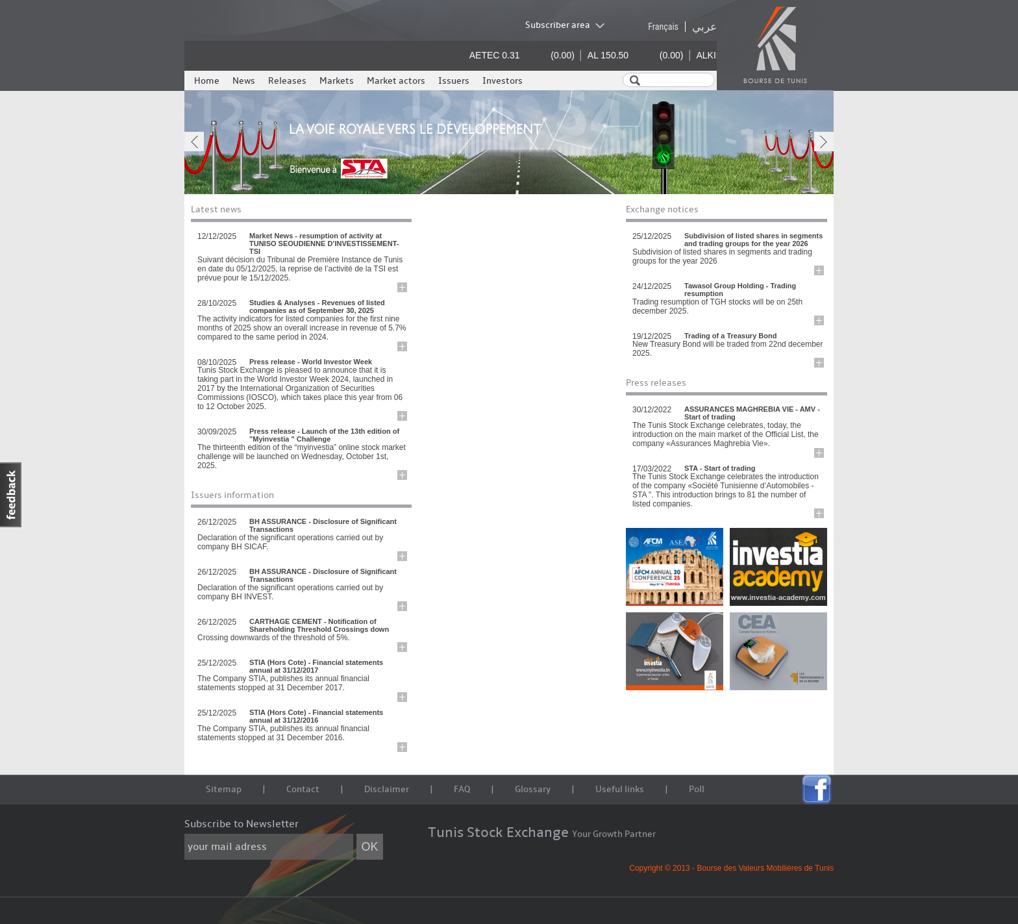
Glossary (533, 789)
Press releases (656, 382)
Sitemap (224, 789)
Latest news (216, 209)
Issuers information (232, 495)
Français (663, 26)
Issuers (453, 80)
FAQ (462, 789)
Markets (336, 80)
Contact (302, 789)
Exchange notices (662, 209)
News (243, 80)
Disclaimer (386, 789)
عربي (704, 26)
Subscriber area (557, 25)
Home (206, 80)
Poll (696, 789)
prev (194, 141)
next (824, 141)
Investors (502, 80)
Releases (287, 80)
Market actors (396, 80)
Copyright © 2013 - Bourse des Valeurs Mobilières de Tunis (731, 868)
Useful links (619, 789)
